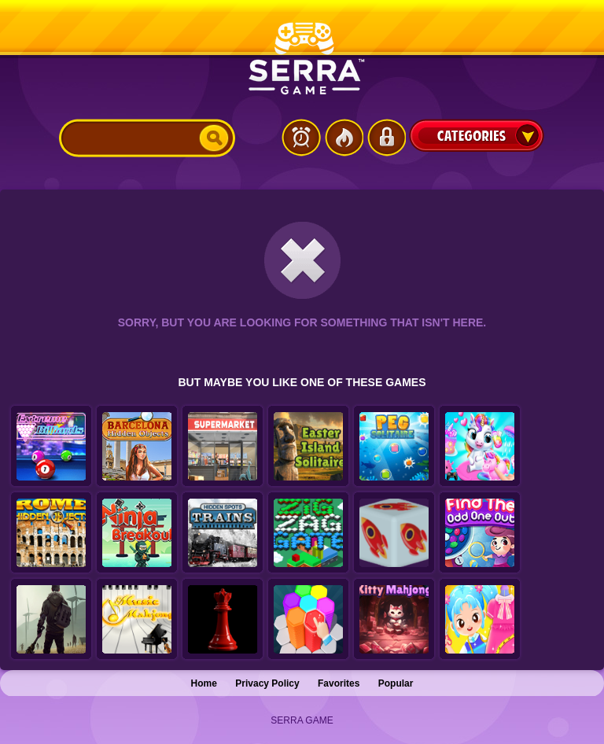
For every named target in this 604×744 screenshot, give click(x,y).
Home (204, 683)
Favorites (338, 683)
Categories (476, 135)
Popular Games (343, 138)
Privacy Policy (267, 683)
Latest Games (301, 138)
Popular (396, 683)
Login (386, 138)
